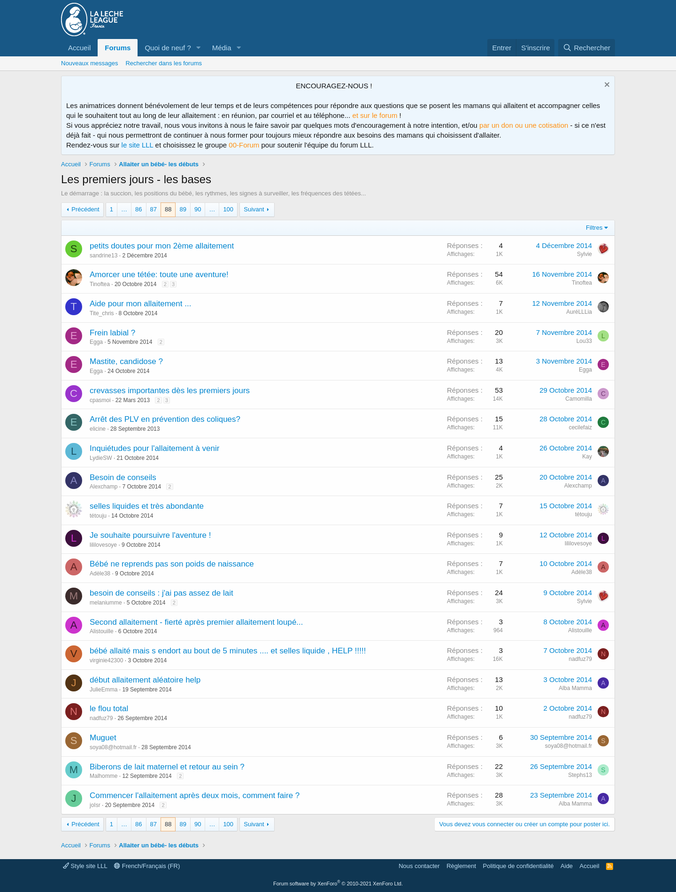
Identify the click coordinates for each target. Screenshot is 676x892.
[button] (198, 47)
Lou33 (584, 341)
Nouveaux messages (89, 63)
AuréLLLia (579, 312)
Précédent (85, 209)
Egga (96, 342)
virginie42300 (106, 660)
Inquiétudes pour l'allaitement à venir (154, 448)
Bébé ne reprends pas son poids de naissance (172, 563)
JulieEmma (103, 689)
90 (197, 209)
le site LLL (138, 145)
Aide (567, 865)
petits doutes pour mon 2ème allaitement (162, 245)
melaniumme (106, 602)
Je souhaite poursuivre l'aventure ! (150, 535)
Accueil (79, 48)
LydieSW (101, 458)
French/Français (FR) (147, 865)
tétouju (98, 515)
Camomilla (578, 399)
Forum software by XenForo (338, 883)
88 (168, 209)
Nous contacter (419, 865)
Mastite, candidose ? (126, 361)
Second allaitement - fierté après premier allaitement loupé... (196, 622)
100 (228, 209)
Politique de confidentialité (518, 865)
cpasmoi (100, 400)
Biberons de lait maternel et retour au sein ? (167, 766)
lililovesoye (103, 545)
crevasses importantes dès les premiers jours (170, 390)
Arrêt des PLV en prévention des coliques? (165, 419)
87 (153, 209)
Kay (587, 456)
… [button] (124, 209)
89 (182, 209)
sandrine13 (103, 255)
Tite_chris (102, 313)
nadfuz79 (580, 659)
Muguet (103, 737)
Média (221, 48)
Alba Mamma (575, 688)
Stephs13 (580, 775)
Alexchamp (103, 486)
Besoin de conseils (123, 477)
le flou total (109, 708)
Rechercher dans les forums (163, 63)
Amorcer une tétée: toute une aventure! (159, 274)
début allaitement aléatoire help (145, 679)
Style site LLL (85, 865)
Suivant (254, 209)
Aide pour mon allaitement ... (140, 303)
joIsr (95, 805)
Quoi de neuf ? (168, 48)
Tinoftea (100, 284)
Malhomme (103, 776)
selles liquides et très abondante (147, 506)
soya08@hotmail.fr (113, 747)
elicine (98, 429)
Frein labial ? (112, 332)
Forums (118, 48)
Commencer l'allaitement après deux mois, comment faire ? (195, 795)
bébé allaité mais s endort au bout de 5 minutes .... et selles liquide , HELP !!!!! (228, 650)
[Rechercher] (586, 47)
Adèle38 (100, 573)
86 (138, 209)
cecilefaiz (580, 427)
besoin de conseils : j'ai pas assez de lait (161, 593)
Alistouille (102, 631)
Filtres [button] (594, 227)
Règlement (461, 865)
